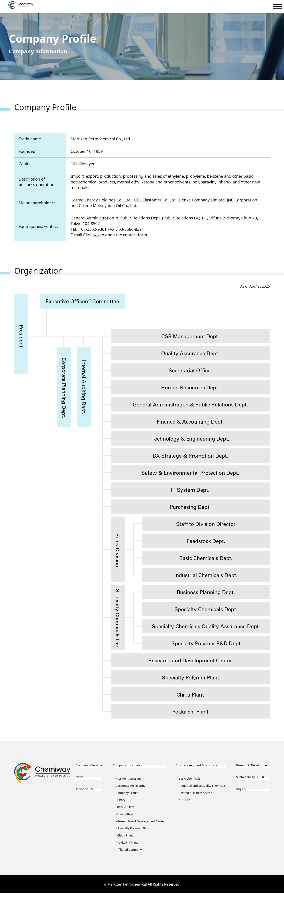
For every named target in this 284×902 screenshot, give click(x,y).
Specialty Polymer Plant (134, 836)
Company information (129, 766)
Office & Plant (124, 808)
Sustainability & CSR (245, 786)
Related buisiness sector (193, 801)
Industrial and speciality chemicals (191, 790)
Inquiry (234, 799)
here (97, 234)
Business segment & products (197, 766)
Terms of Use (87, 799)
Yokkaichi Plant (127, 850)
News (80, 786)
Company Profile (126, 794)
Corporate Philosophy (131, 787)
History (119, 801)
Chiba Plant (124, 843)
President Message (84, 769)
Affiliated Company (128, 858)
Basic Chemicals (186, 779)
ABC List (180, 808)
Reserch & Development (239, 769)
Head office (124, 815)
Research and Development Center (137, 826)
